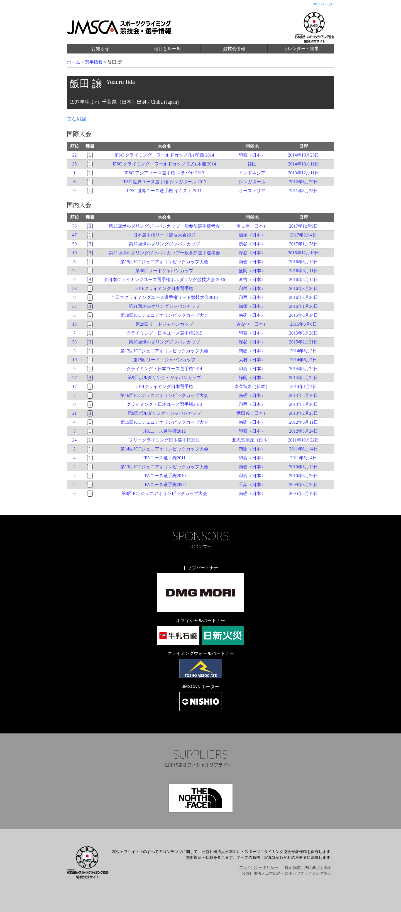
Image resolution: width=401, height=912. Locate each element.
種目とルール (167, 48)
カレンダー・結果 (301, 48)
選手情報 (94, 62)
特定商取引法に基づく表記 (308, 867)
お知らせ (100, 48)
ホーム (73, 62)
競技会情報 (234, 48)
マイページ (322, 4)
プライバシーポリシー (258, 867)
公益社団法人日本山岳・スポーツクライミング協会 (286, 873)
